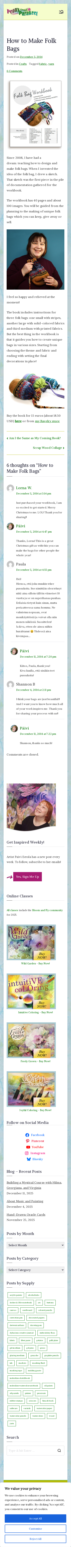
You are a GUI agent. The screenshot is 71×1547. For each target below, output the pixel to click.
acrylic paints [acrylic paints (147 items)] (16, 1295)
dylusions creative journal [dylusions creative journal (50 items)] (22, 1333)
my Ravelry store (47, 421)
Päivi (20, 526)
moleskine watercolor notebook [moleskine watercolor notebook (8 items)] (24, 1385)
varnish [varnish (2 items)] (26, 1408)
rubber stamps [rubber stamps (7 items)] (16, 1401)
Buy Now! (44, 963)
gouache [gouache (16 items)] (34, 1355)
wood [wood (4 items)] (51, 1416)
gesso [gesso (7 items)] (42, 1348)
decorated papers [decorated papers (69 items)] (37, 1317)
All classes (12, 910)
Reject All (35, 1539)
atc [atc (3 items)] (39, 1302)
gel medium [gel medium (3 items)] (15, 1348)
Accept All (35, 1518)
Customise (35, 1528)
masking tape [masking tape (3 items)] (16, 1370)
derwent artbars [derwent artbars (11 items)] (17, 1325)
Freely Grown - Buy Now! (36, 1061)
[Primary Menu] (61, 12)
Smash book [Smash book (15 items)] (48, 1401)
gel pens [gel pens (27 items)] (30, 1348)
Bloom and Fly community (47, 910)
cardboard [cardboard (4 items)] (27, 1310)
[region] (35, 1514)
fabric (43, 64)
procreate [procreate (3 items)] (41, 1393)
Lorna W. (24, 487)
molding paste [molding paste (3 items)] (34, 1370)
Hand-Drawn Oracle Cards (26, 1214)
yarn (51, 64)
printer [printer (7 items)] (28, 1393)
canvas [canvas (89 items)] (13, 1310)
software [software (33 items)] (13, 1408)
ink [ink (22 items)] (11, 1363)
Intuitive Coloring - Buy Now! (35, 1012)
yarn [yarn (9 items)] (12, 1423)
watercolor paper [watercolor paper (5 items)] (44, 1408)
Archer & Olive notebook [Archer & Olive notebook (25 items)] (21, 1302)
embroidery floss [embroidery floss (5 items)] (47, 1333)
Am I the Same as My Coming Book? (35, 438)
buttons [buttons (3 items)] (50, 1302)
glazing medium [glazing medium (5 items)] (17, 1355)
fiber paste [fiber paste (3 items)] (25, 1340)
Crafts (23, 64)
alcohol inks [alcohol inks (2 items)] (33, 1295)
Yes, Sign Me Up (27, 876)
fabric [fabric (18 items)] (12, 1340)
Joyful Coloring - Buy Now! (35, 1110)
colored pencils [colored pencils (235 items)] (45, 1310)
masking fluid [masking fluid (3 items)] (38, 1363)
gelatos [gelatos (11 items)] (39, 1340)
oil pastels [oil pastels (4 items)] (14, 1393)
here (18, 421)
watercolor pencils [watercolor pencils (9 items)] (18, 1416)
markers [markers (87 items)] (22, 1363)
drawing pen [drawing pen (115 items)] (36, 1325)
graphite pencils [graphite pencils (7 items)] (51, 1355)
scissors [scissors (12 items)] (32, 1401)
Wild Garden (28, 963)
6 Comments (15, 71)
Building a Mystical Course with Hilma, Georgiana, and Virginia (34, 1185)
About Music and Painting (25, 1201)
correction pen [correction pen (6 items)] (16, 1317)
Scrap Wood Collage (47, 448)
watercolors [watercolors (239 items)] (37, 1416)
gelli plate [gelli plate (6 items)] (53, 1340)
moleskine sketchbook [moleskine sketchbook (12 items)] (20, 1378)
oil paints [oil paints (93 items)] (48, 1385)
